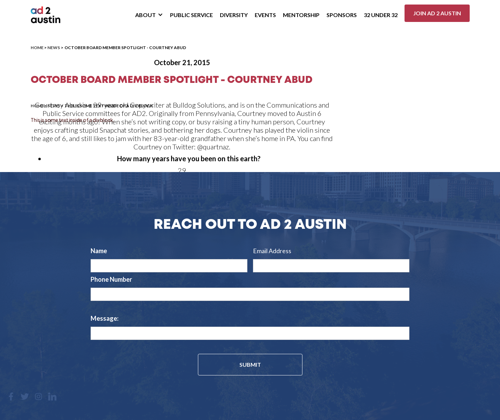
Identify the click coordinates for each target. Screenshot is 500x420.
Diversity (234, 14)
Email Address (272, 250)
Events (265, 14)
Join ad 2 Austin (437, 13)
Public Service (191, 14)
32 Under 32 (381, 14)
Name (99, 250)
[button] (149, 15)
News (53, 47)
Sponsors (341, 14)
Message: (104, 318)
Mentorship (301, 14)
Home (37, 47)
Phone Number (111, 279)
